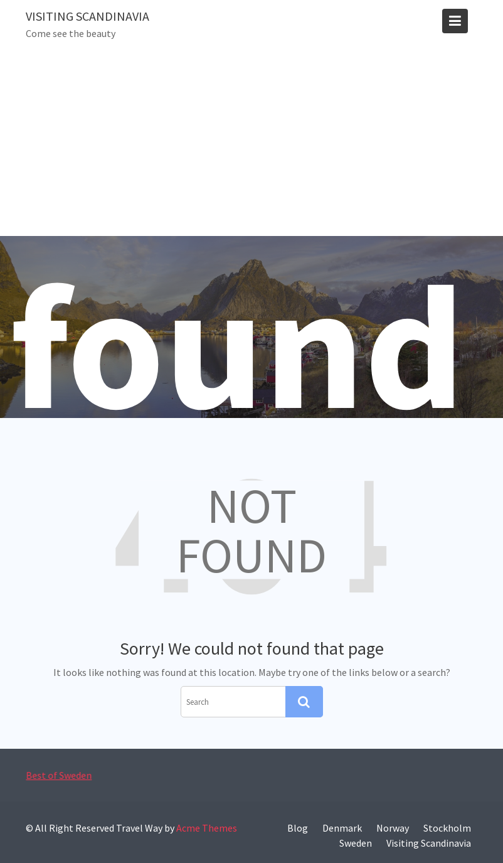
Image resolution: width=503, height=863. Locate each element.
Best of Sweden (60, 775)
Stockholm (447, 828)
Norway (392, 828)
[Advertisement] (251, 142)
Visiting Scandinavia (87, 16)
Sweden (355, 843)
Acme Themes (206, 828)
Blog (297, 828)
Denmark (342, 828)
